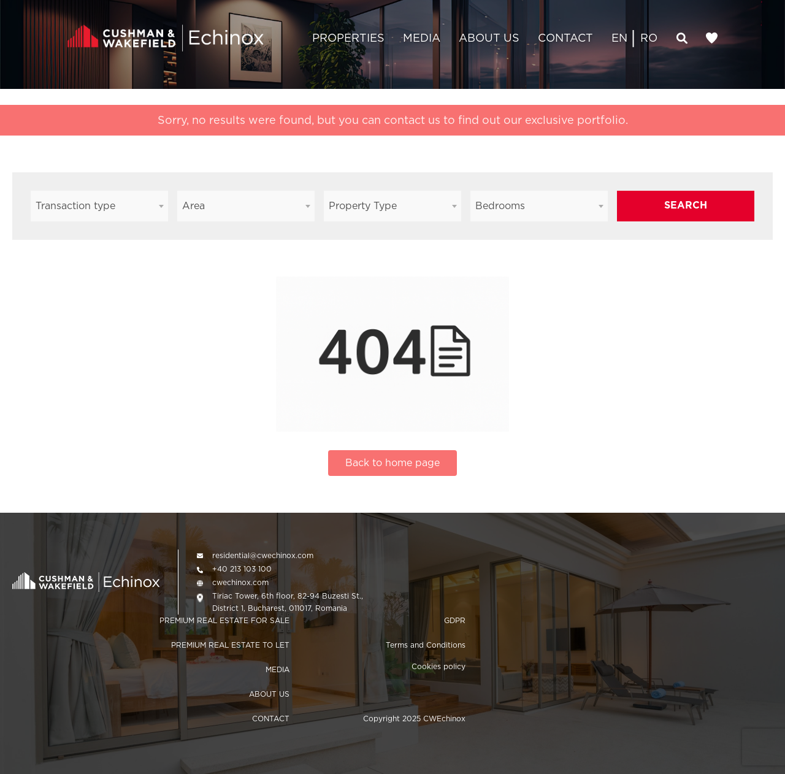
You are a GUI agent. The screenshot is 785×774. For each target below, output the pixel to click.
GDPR (454, 620)
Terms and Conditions (425, 644)
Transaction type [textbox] (75, 206)
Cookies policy (438, 666)
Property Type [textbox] (363, 206)
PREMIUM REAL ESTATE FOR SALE (224, 620)
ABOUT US (489, 37)
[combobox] (99, 206)
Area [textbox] (193, 206)
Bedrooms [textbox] (500, 206)
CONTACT (565, 37)
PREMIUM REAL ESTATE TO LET (230, 644)
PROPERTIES (348, 37)
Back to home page (392, 463)
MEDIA (421, 37)
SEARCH (685, 205)
